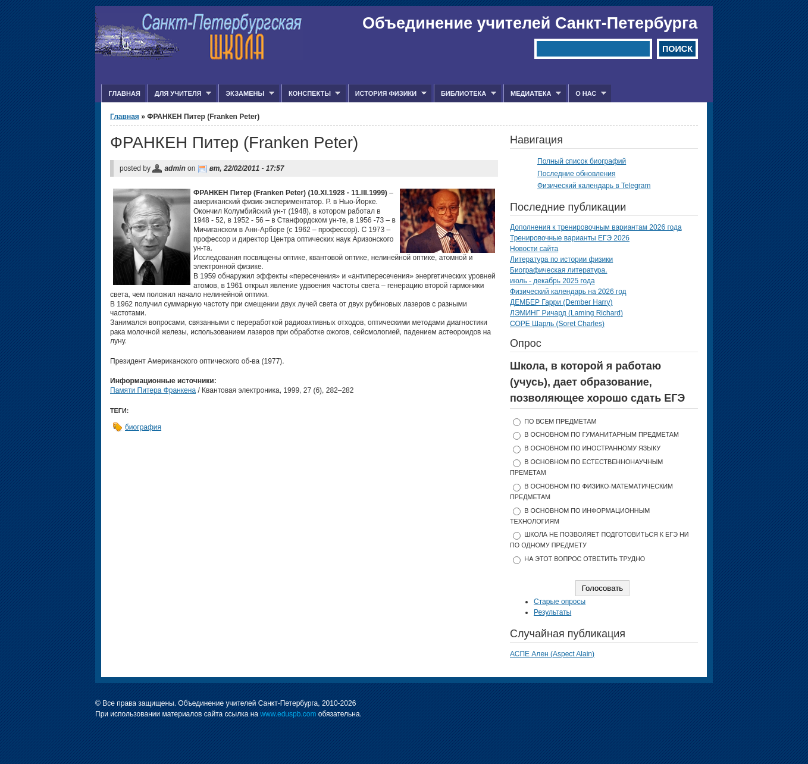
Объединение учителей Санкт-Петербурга (529, 23)
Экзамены (246, 94)
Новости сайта (534, 249)
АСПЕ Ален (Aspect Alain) (552, 654)
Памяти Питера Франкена (153, 390)
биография (143, 427)
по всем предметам (560, 421)
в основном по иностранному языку (592, 448)
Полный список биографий (581, 161)
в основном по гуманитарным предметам (601, 434)
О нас (587, 94)
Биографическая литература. (558, 270)
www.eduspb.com (288, 714)
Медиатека (532, 94)
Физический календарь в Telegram (593, 185)
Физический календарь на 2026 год (568, 291)
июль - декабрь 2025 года (552, 281)
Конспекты (310, 94)
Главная (124, 93)
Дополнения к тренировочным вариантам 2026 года (596, 227)
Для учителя (179, 94)
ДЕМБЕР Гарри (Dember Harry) (561, 302)
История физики (387, 94)
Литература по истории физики (561, 259)
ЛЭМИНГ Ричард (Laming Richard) (566, 313)
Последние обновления (576, 174)
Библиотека (465, 94)
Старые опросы (559, 601)
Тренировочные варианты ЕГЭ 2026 (570, 238)
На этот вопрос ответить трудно (584, 558)
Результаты (552, 612)
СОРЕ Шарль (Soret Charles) (557, 324)
